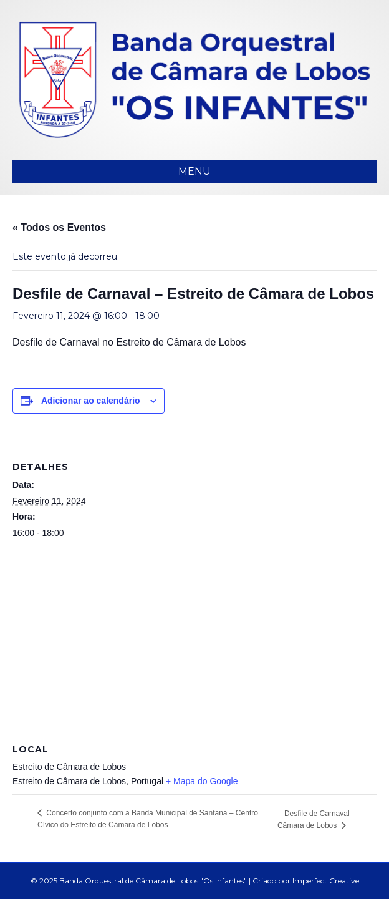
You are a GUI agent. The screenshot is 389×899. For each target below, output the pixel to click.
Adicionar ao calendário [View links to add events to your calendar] (90, 401)
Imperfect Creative (325, 880)
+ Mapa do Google (202, 781)
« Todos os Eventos (59, 227)
